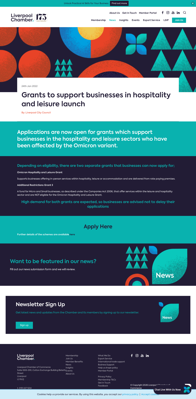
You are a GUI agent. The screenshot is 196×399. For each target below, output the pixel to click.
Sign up (24, 325)
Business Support (106, 364)
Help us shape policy (108, 367)
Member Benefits (74, 361)
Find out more (119, 3)
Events (136, 20)
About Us (114, 13)
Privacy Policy (104, 376)
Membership (98, 20)
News (112, 20)
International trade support (111, 361)
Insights (123, 20)
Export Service (151, 20)
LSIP (166, 20)
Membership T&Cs (107, 379)
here (72, 234)
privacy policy (130, 394)
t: (24, 388)
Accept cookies (150, 394)
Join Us (179, 20)
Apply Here (98, 226)
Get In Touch (129, 13)
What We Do (104, 355)
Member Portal (148, 13)
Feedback (103, 385)
